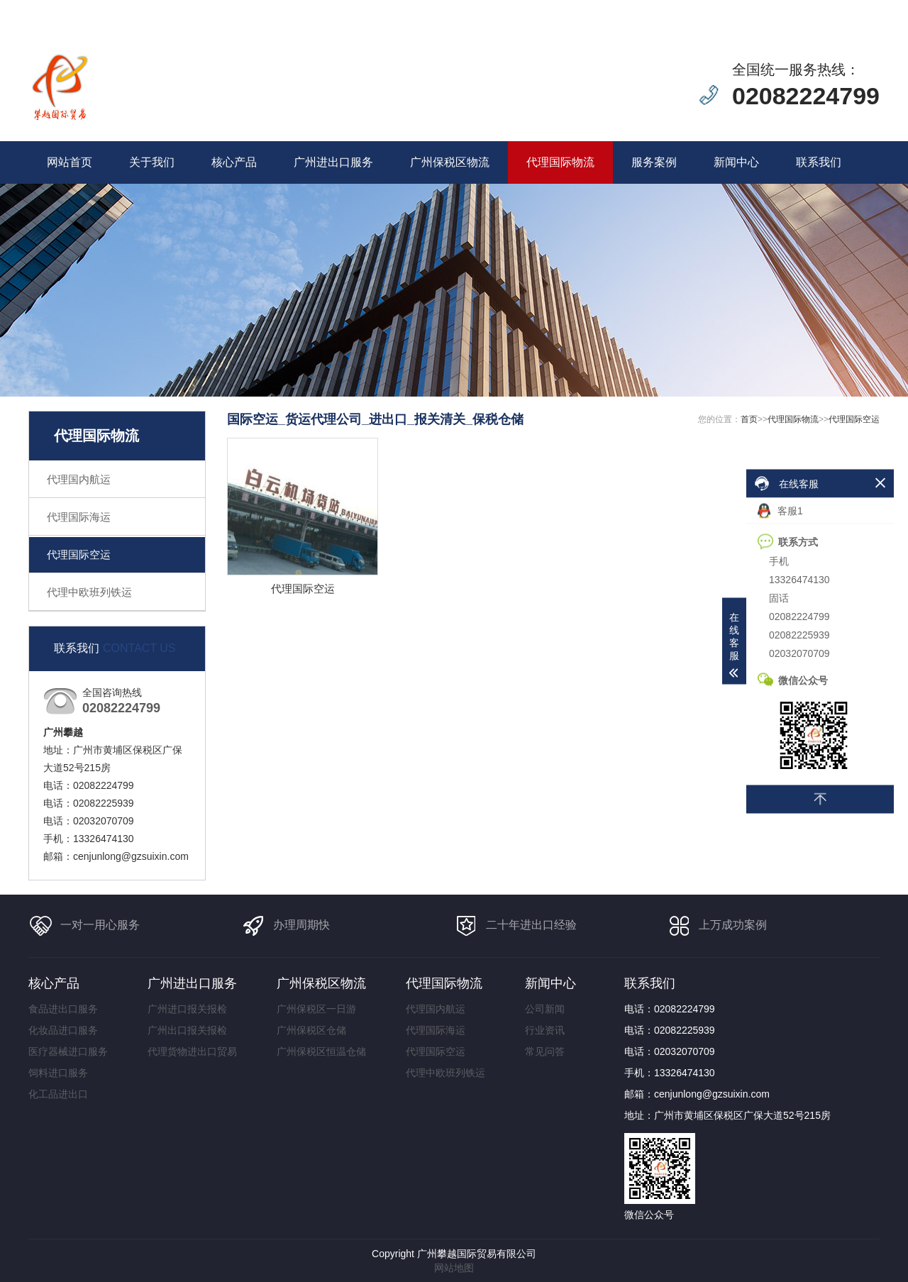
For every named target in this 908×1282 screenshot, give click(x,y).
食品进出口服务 (63, 1009)
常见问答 (545, 1051)
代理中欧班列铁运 (89, 592)
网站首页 (69, 162)
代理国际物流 (560, 162)
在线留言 (769, 9)
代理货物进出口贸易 (192, 1051)
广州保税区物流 (449, 162)
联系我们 (818, 162)
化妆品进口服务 (63, 1030)
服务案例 (654, 162)
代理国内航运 (79, 479)
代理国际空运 (79, 554)
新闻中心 (736, 162)
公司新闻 (545, 1009)
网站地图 (454, 1267)
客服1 (780, 511)
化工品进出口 (58, 1094)
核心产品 (234, 162)
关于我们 (152, 162)
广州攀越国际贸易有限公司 (476, 1253)
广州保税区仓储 (311, 1030)
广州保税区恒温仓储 (321, 1051)
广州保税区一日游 (316, 1009)
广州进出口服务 (333, 162)
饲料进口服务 (58, 1072)
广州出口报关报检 (187, 1030)
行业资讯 (545, 1030)
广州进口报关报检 (187, 1009)
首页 (749, 419)
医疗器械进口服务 (68, 1051)
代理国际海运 (79, 517)
